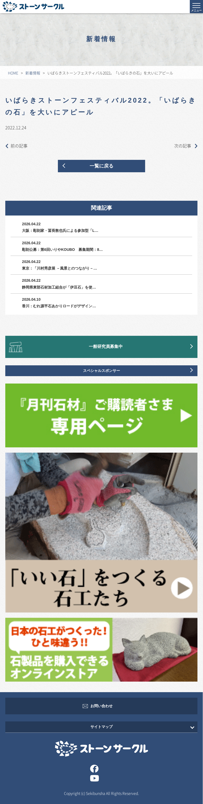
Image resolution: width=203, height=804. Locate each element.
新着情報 (32, 72)
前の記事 (16, 146)
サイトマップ (101, 727)
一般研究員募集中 (106, 346)
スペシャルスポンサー (101, 371)
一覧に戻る (101, 166)
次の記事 (185, 146)
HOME (13, 72)
